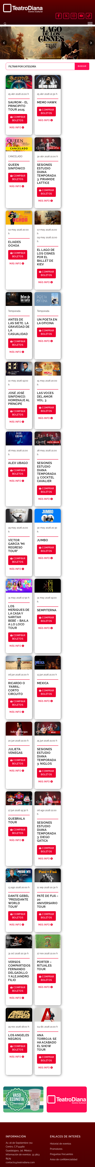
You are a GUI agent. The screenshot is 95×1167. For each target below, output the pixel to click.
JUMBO (42, 540)
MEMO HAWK (47, 102)
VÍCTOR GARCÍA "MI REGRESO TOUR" (16, 545)
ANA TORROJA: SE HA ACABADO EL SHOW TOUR (47, 1042)
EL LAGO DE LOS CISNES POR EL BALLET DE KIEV (46, 257)
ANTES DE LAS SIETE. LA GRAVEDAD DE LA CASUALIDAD (19, 327)
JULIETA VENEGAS (15, 750)
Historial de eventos (60, 1143)
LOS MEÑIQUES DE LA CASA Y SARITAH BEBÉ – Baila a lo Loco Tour (18, 617)
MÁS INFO (17, 127)
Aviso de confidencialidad (63, 1159)
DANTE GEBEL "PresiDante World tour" (18, 901)
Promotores (56, 1149)
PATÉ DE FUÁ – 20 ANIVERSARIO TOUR (47, 901)
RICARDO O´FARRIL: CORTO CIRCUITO (16, 688)
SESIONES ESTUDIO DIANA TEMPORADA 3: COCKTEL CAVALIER (46, 472)
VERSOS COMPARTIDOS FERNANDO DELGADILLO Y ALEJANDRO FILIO (19, 971)
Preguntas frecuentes (61, 1154)
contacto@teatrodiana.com (20, 1162)
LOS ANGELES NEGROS (18, 1036)
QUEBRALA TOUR (16, 820)
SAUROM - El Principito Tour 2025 (18, 106)
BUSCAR (82, 66)
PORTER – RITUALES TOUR (44, 965)
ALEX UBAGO (18, 463)
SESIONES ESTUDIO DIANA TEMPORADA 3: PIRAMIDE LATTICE (46, 174)
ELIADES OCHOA (14, 243)
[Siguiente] (91, 43)
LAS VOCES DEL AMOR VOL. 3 (45, 396)
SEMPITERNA (47, 610)
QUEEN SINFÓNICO (16, 166)
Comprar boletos (17, 119)
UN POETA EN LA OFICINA (47, 321)
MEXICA (43, 683)
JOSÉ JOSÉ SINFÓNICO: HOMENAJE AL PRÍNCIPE (19, 398)
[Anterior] (4, 43)
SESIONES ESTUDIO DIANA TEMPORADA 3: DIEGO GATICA (46, 831)
